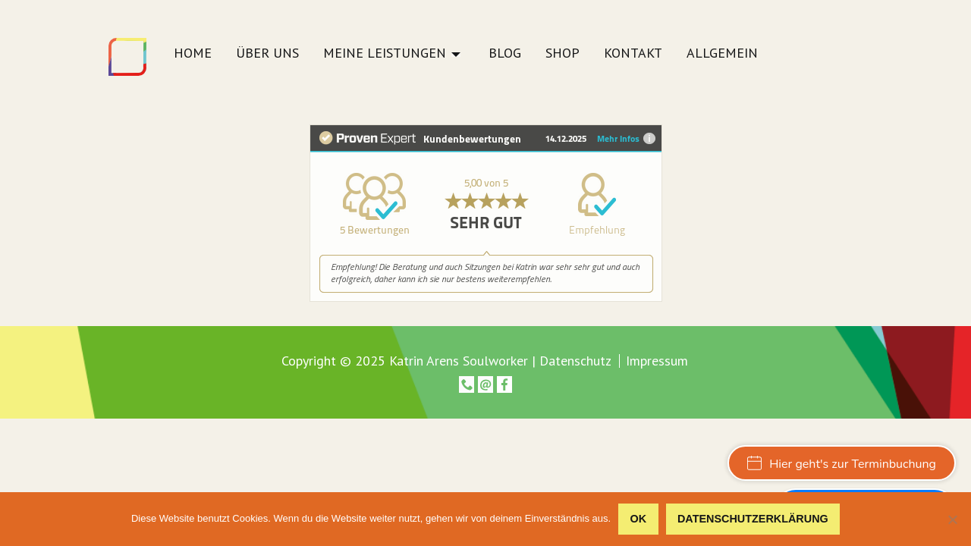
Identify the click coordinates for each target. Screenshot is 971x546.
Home (193, 53)
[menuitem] (193, 57)
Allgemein (722, 53)
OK (638, 519)
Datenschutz (575, 360)
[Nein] (952, 519)
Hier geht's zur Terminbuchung (841, 464)
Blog (505, 53)
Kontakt (633, 53)
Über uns (267, 53)
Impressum (657, 361)
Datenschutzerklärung (752, 519)
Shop (562, 53)
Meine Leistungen (384, 53)
